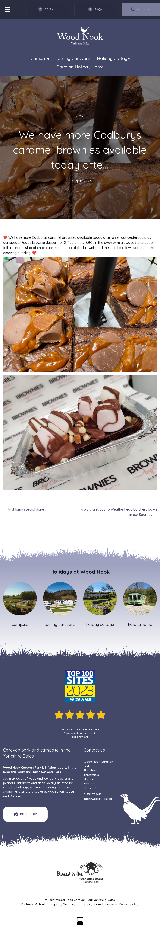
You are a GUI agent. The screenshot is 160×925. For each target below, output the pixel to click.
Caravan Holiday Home (80, 67)
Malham (15, 796)
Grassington (23, 791)
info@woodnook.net (98, 798)
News (80, 115)
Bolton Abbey (64, 791)
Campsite (40, 58)
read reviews (80, 736)
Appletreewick (43, 791)
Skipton (8, 791)
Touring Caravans (73, 58)
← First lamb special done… (24, 509)
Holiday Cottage (113, 58)
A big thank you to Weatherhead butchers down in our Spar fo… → (119, 512)
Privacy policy (129, 904)
